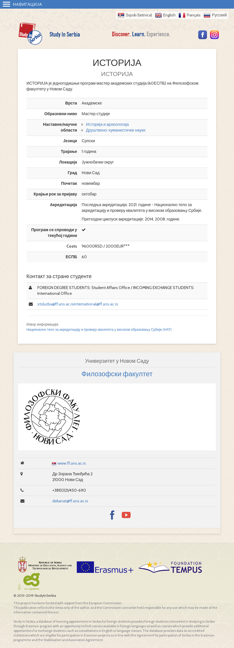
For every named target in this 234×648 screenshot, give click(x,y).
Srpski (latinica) (139, 15)
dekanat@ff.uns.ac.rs (70, 500)
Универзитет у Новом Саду (117, 361)
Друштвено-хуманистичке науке (115, 130)
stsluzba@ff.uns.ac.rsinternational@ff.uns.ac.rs (77, 304)
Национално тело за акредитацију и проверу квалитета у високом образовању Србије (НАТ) (99, 330)
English (169, 15)
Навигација (22, 4)
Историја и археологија (107, 124)
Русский (219, 15)
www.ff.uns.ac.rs (71, 463)
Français (194, 15)
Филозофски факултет (116, 374)
